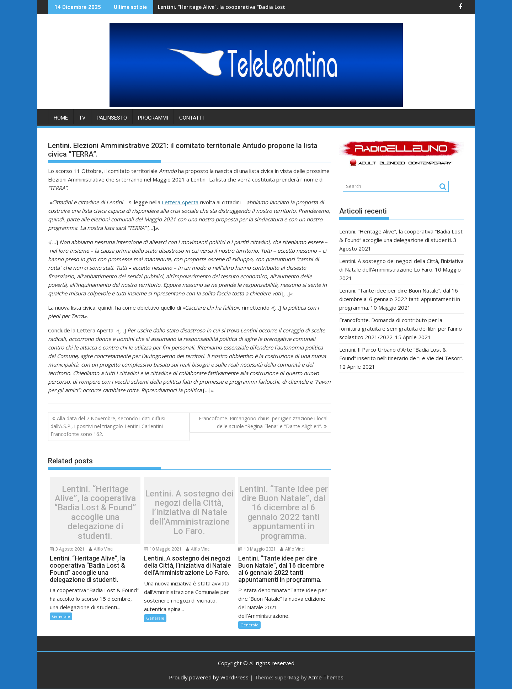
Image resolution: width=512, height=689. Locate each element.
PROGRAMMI (153, 118)
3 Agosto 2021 (67, 549)
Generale (61, 616)
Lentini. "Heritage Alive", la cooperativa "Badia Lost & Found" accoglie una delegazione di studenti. (248, 7)
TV (82, 118)
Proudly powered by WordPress (209, 677)
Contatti (191, 118)
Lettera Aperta (180, 202)
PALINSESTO (112, 118)
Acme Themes (325, 677)
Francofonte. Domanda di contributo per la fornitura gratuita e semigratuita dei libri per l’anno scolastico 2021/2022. (400, 328)
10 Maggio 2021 (163, 549)
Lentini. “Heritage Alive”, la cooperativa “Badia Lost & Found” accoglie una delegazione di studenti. (95, 512)
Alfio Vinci (101, 549)
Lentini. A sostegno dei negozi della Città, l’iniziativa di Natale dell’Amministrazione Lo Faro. (189, 512)
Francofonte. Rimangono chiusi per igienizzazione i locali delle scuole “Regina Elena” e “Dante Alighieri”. (264, 422)
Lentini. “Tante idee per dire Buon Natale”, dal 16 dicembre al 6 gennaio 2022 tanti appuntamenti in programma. (284, 512)
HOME (61, 118)
